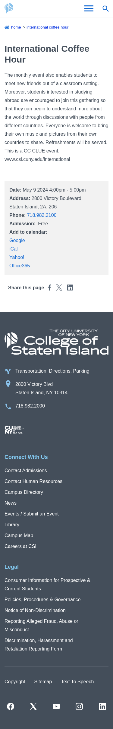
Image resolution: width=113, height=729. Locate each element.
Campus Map (19, 535)
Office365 (19, 265)
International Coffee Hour (47, 27)
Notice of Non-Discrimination (35, 610)
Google (17, 240)
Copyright (15, 681)
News (11, 503)
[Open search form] (105, 8)
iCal (13, 248)
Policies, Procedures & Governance (43, 599)
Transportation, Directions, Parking (52, 371)
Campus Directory (24, 492)
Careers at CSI (20, 546)
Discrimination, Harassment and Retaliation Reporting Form (39, 644)
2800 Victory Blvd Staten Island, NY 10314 (41, 388)
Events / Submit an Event (32, 513)
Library (12, 524)
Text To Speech (77, 681)
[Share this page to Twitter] (59, 287)
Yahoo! (16, 257)
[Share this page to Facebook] (49, 287)
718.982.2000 (30, 405)
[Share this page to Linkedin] (70, 287)
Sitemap (43, 681)
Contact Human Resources (33, 481)
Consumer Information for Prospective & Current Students (47, 584)
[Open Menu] (89, 8)
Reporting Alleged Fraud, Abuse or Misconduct (41, 625)
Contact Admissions (26, 470)
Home (16, 27)
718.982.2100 (42, 215)
